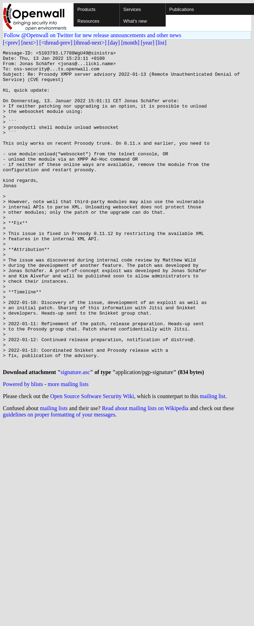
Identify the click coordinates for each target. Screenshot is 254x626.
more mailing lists (68, 448)
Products (86, 9)
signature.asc (75, 436)
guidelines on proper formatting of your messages (59, 478)
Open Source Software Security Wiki (92, 460)
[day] (114, 43)
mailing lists (54, 472)
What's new (135, 21)
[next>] (29, 43)
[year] (147, 43)
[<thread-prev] (55, 43)
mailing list (212, 460)
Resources (88, 21)
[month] (130, 43)
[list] (161, 43)
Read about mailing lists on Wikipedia (145, 472)
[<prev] (11, 43)
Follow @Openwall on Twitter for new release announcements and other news (92, 35)
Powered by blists (23, 448)
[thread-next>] (90, 43)
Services (132, 9)
